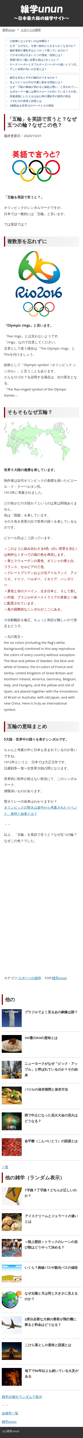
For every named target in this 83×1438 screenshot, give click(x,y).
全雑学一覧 (10, 1413)
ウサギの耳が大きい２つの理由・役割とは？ (36, 55)
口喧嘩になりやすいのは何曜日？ (29, 41)
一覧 (5, 1167)
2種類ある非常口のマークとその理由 (31, 105)
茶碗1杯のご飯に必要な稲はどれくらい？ (34, 60)
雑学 (9, 1431)
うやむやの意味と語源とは (25, 101)
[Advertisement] (40, 879)
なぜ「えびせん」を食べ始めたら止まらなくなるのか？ (42, 46)
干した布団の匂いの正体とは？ (28, 69)
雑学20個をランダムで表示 (22, 1396)
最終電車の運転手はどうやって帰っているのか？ (38, 50)
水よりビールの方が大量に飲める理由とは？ (36, 82)
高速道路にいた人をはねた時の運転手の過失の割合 (40, 96)
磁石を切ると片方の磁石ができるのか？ (33, 77)
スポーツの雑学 (31, 30)
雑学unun (8, 30)
